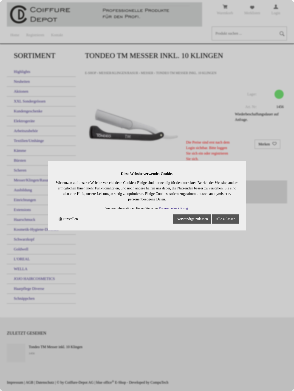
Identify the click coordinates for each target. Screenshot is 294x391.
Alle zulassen (225, 219)
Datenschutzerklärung (173, 208)
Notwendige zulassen (192, 219)
